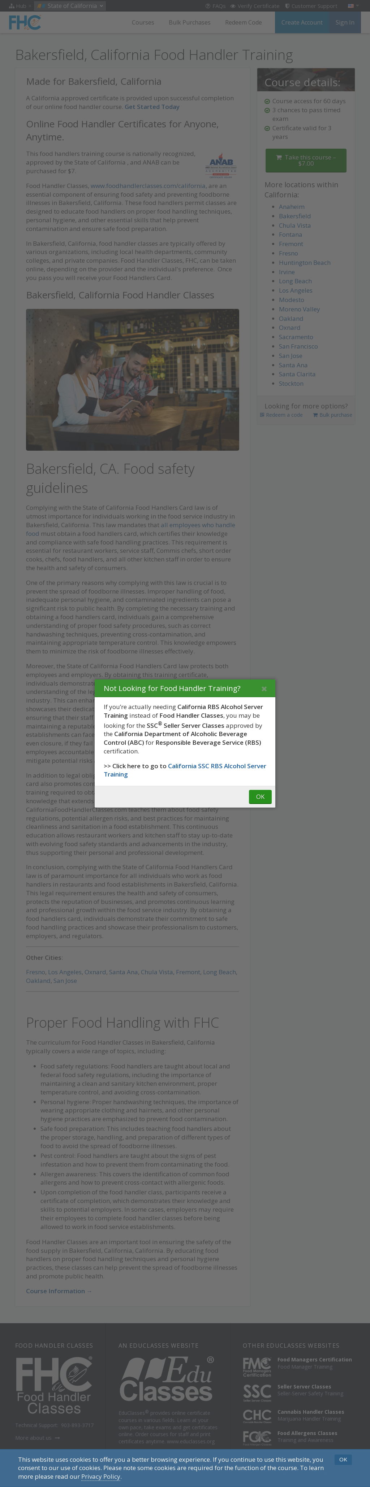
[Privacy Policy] (100, 1476)
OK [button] (343, 1459)
